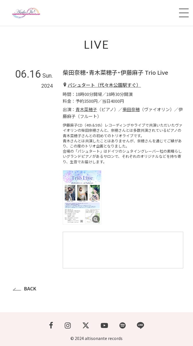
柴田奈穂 (131, 109)
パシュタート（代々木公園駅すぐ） (104, 84)
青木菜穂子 (86, 109)
